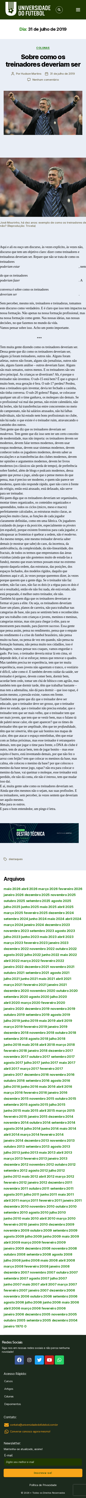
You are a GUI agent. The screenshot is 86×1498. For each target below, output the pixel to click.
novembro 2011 (16, 1188)
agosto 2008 (62, 1254)
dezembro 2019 (37, 1009)
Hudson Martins (31, 73)
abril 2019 (64, 1021)
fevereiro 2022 (52, 961)
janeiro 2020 (14, 1009)
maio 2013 (47, 1152)
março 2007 (67, 1284)
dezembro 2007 (16, 1272)
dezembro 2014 (60, 1116)
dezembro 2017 (60, 1051)
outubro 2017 (39, 1057)
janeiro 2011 (72, 1200)
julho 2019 (12, 1021)
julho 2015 (57, 1104)
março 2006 (31, 1308)
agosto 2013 (60, 1146)
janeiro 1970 (13, 1326)
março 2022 (30, 961)
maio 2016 (47, 1086)
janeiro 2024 (34, 925)
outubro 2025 (14, 901)
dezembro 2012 (16, 1164)
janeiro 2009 (14, 1248)
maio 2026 (12, 889)
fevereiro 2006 (54, 1308)
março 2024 (13, 925)
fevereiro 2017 (51, 1069)
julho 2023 (12, 937)
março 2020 (30, 1003)
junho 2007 (13, 1284)
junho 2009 (52, 1236)
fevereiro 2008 (36, 1266)
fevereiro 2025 (36, 913)
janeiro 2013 (57, 1158)
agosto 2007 (39, 1278)
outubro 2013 (14, 1146)
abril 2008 (66, 1260)
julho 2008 (12, 1260)
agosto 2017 (13, 1063)
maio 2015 (30, 1110)
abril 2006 (12, 1308)
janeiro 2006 (14, 1314)
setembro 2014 (63, 1122)
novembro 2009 (16, 1230)
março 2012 (64, 1176)
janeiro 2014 (13, 1140)
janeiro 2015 (38, 1116)
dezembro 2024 (61, 913)
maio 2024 (55, 919)
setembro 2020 (16, 997)
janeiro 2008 (59, 1266)
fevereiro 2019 (35, 1027)
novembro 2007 (42, 1272)
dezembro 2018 (16, 1033)
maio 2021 (47, 979)
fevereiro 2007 (16, 1290)
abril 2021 (63, 979)
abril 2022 (11, 961)
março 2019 (13, 1027)
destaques (16, 859)
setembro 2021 (37, 973)
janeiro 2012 (37, 1182)
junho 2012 (12, 1176)
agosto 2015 (38, 1104)
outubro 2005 (15, 1320)
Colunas (43, 47)
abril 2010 (47, 1218)
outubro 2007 (67, 1272)
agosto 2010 (38, 1212)
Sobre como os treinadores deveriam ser (43, 60)
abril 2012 (46, 1176)
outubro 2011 (39, 1188)
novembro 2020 (42, 991)
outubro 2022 (66, 949)
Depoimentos (12, 1404)
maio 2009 (70, 1236)
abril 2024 (73, 919)
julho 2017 (32, 1063)
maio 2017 (67, 1063)
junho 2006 (52, 1302)
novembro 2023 (16, 931)
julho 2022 (32, 955)
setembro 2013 (38, 1146)
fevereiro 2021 (34, 985)
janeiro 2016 (57, 1092)
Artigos (8, 1389)
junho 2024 (37, 919)
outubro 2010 (66, 1206)
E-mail (9, 1455)
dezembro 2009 (61, 1224)
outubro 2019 (14, 1015)
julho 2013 (12, 1152)
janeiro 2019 (57, 1027)
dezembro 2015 (16, 1098)
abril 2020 (12, 1003)
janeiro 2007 (38, 1290)
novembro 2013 (62, 1140)
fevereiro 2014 (51, 1134)
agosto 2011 (13, 1194)
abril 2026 (29, 889)
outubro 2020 (67, 991)
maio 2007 (31, 1284)
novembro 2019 (62, 1009)
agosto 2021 (60, 973)
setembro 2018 (16, 1039)
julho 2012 (57, 1170)
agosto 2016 (60, 1081)
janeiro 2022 (14, 967)
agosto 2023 (65, 931)
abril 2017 (11, 1069)
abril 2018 (47, 1045)
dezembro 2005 (38, 1314)
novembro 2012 (41, 1164)
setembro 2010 (16, 1212)
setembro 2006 (65, 1296)
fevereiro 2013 (35, 1158)
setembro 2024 (16, 919)
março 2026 (48, 889)
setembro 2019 (38, 1015)
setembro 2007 (16, 1278)
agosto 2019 (60, 1015)
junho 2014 (50, 1128)
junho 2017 (49, 1063)
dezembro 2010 (16, 1206)
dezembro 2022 (16, 949)
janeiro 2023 (58, 943)
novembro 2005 (64, 1314)
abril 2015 (47, 1110)
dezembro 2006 (62, 1290)
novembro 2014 (16, 1122)
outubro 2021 (14, 973)
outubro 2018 (65, 1033)
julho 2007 (58, 1278)
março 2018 (65, 1045)
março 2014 (29, 1134)
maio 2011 (66, 1194)
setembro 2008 (38, 1254)
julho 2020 (58, 997)
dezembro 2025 (37, 895)
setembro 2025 (38, 901)
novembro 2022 (42, 949)
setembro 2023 (42, 931)
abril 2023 (65, 937)
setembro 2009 (65, 1230)
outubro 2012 (65, 1164)
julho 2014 (32, 1128)
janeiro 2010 (38, 1224)
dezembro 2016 (36, 1075)
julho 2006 (33, 1302)
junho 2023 (30, 937)
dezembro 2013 (36, 1140)
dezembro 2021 (36, 967)
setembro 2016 (38, 1081)
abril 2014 (11, 1134)
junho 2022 (50, 955)
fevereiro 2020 (53, 1003)
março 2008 (13, 1266)
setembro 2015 (16, 1104)
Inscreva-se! (43, 1473)
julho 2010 (57, 1212)
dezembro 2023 (57, 925)
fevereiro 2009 (54, 1242)
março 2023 (13, 943)
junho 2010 (12, 1218)
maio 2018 (30, 1045)
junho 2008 (31, 1260)
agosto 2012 (38, 1170)
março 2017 (29, 1069)
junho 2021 (29, 979)
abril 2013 (64, 1152)
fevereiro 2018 (15, 1051)
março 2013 (13, 1158)
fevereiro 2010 (15, 1224)
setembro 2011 (62, 1188)
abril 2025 (65, 907)
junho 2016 (29, 1086)
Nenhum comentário (45, 79)
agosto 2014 (13, 1128)
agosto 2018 (38, 1039)
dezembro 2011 (60, 1182)
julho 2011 (31, 1194)
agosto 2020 (39, 997)
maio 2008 (49, 1260)
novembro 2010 (42, 1206)
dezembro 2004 (65, 1320)
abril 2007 (48, 1284)
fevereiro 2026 (70, 889)
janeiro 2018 (38, 1051)
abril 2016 (64, 1086)
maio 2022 (68, 955)
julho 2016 (12, 1086)
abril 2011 (11, 1200)
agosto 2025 (61, 901)
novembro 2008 (64, 1248)
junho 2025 (30, 907)
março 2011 (29, 1200)
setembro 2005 (38, 1320)
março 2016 (13, 1092)
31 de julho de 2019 (62, 73)
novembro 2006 (16, 1296)
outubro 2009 (41, 1230)
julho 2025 (12, 907)
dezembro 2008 (38, 1248)
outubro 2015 (65, 1098)
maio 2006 (70, 1302)
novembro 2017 (16, 1057)
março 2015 (65, 1110)
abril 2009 (12, 1242)
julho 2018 (57, 1039)
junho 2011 (48, 1194)
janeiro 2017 (13, 1075)
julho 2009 (33, 1236)
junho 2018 (12, 1045)
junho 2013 (29, 1152)
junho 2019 (29, 1021)
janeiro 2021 (57, 985)
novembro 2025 (63, 895)
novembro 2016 (62, 1075)
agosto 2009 (14, 1236)
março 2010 (65, 1218)
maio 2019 (47, 1021)
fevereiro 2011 (50, 1200)
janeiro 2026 (14, 895)
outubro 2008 (15, 1254)
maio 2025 (48, 907)
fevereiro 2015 (15, 1116)
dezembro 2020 (16, 991)
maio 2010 (30, 1218)
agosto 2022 (14, 955)
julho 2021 (12, 979)
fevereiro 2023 (36, 943)
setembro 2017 (63, 1057)
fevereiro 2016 (35, 1092)
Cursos (8, 1381)
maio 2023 (48, 937)
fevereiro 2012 (15, 1182)
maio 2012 (30, 1176)
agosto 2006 (14, 1302)
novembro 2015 (41, 1098)
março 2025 (13, 913)
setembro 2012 (16, 1170)
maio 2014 (68, 1128)
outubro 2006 (41, 1296)
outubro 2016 (14, 1081)
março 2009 (31, 1242)
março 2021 (13, 985)
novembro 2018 (41, 1033)
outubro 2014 (39, 1122)
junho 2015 (12, 1110)
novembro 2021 (62, 967)
